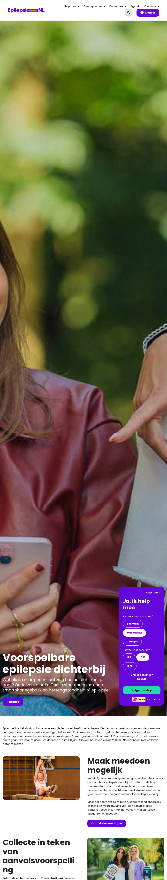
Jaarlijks (132, 641)
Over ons (150, 6)
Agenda (135, 6)
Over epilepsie (93, 6)
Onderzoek (116, 6)
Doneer (147, 13)
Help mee (70, 6)
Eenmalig (133, 623)
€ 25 (129, 666)
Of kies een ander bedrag (142, 677)
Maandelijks (134, 632)
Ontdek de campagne (106, 823)
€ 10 (142, 657)
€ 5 (129, 657)
